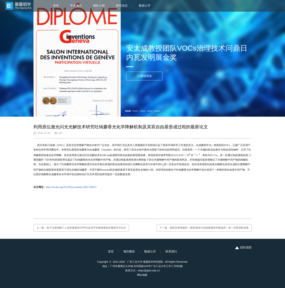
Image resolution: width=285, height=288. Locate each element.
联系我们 (171, 251)
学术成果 (76, 5)
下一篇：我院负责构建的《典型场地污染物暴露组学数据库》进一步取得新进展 (204, 227)
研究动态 (122, 5)
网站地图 (142, 274)
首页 (56, 5)
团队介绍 (99, 5)
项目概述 (129, 251)
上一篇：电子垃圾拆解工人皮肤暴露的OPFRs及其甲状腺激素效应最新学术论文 (81, 227)
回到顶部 (243, 247)
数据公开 (144, 5)
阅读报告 (144, 76)
